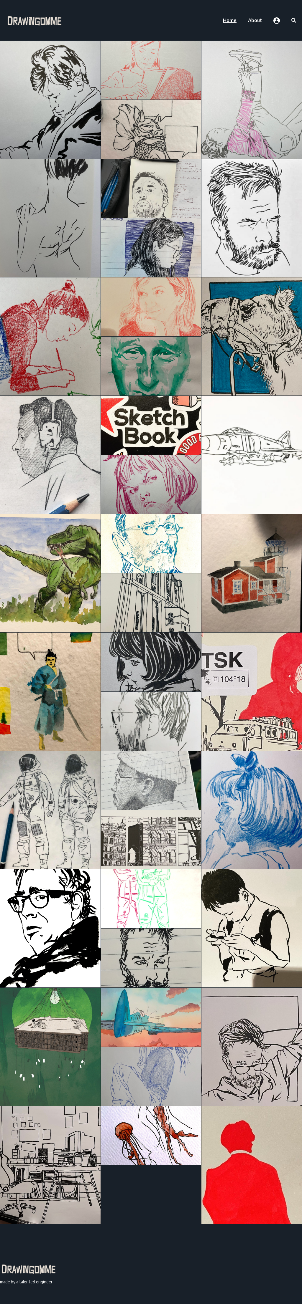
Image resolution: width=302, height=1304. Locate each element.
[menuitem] (230, 20)
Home (230, 20)
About (255, 20)
